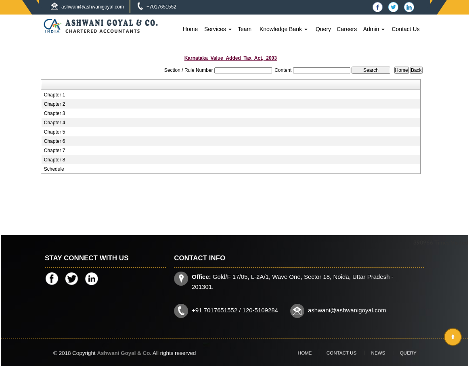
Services (218, 29)
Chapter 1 (54, 95)
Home (190, 29)
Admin (374, 29)
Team (244, 29)
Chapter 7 (54, 150)
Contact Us (405, 29)
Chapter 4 (54, 122)
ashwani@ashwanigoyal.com (92, 7)
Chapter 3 (54, 113)
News (371, 353)
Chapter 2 (54, 104)
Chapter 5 (54, 132)
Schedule (54, 169)
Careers (347, 29)
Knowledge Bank (284, 29)
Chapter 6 (54, 141)
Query (323, 29)
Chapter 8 (54, 160)
